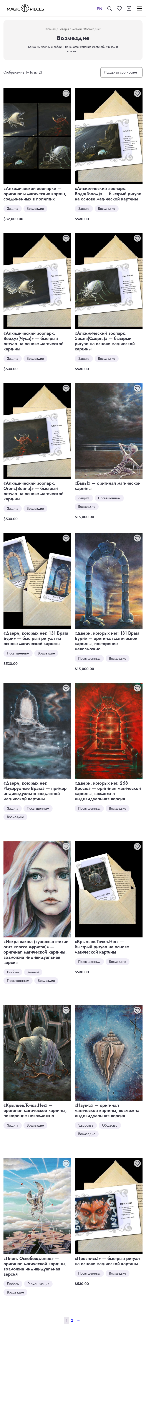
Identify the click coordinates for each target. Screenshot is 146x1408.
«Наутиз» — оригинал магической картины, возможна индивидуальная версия (107, 1110)
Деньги (33, 972)
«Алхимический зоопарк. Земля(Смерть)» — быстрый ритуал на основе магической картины (105, 341)
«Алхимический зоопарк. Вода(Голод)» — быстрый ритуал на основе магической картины (108, 193)
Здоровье (85, 1125)
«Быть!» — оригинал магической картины (108, 486)
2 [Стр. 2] (72, 1320)
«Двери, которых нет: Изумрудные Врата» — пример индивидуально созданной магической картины (34, 791)
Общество (110, 1125)
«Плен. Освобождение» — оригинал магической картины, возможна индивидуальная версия (35, 1266)
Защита (12, 208)
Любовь (13, 972)
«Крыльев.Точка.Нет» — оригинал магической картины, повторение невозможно (35, 1110)
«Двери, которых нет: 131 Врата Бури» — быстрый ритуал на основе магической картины (35, 638)
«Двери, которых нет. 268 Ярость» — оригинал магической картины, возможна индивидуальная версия (108, 791)
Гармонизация (38, 1283)
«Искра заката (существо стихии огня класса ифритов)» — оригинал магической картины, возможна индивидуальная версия (35, 952)
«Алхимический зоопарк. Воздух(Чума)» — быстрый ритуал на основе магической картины (33, 341)
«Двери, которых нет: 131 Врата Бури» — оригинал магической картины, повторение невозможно (107, 641)
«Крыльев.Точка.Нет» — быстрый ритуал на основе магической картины (102, 947)
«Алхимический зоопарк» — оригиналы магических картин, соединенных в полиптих (34, 193)
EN (99, 9)
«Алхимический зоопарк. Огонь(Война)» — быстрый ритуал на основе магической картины (33, 491)
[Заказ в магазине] (121, 72)
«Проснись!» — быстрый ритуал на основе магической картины (107, 1261)
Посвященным (109, 498)
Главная (50, 29)
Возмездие (35, 208)
